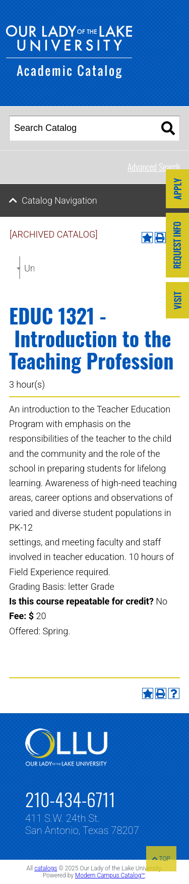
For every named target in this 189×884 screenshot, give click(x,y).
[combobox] (19, 267)
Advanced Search (154, 166)
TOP (161, 858)
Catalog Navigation (59, 200)
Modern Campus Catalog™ (110, 875)
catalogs (45, 868)
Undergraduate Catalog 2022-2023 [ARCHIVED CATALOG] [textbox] (29, 268)
